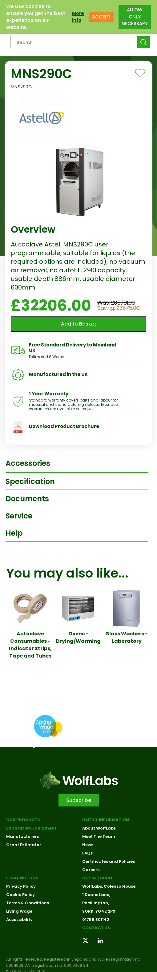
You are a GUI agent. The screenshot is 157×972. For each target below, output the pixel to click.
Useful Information (105, 820)
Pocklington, (95, 903)
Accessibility (19, 919)
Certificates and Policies (108, 861)
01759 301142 (95, 919)
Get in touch (97, 878)
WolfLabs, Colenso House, (109, 886)
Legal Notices (22, 878)
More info (78, 17)
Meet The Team (98, 836)
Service (19, 516)
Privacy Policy (21, 886)
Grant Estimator (23, 845)
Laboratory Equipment (31, 828)
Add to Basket (78, 323)
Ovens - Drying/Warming (78, 637)
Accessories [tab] (28, 463)
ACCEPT (101, 17)
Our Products (23, 820)
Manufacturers (22, 836)
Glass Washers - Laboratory (126, 637)
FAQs (87, 853)
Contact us (96, 928)
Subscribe (78, 800)
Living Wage (19, 911)
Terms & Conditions (27, 903)
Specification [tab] (30, 481)
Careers (90, 870)
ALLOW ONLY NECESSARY (135, 16)
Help (14, 533)
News (87, 845)
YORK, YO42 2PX (98, 911)
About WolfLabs (99, 828)
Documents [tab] (27, 499)
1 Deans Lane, (96, 895)
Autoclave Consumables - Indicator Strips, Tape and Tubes (30, 644)
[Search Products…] (73, 42)
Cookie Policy (20, 895)
